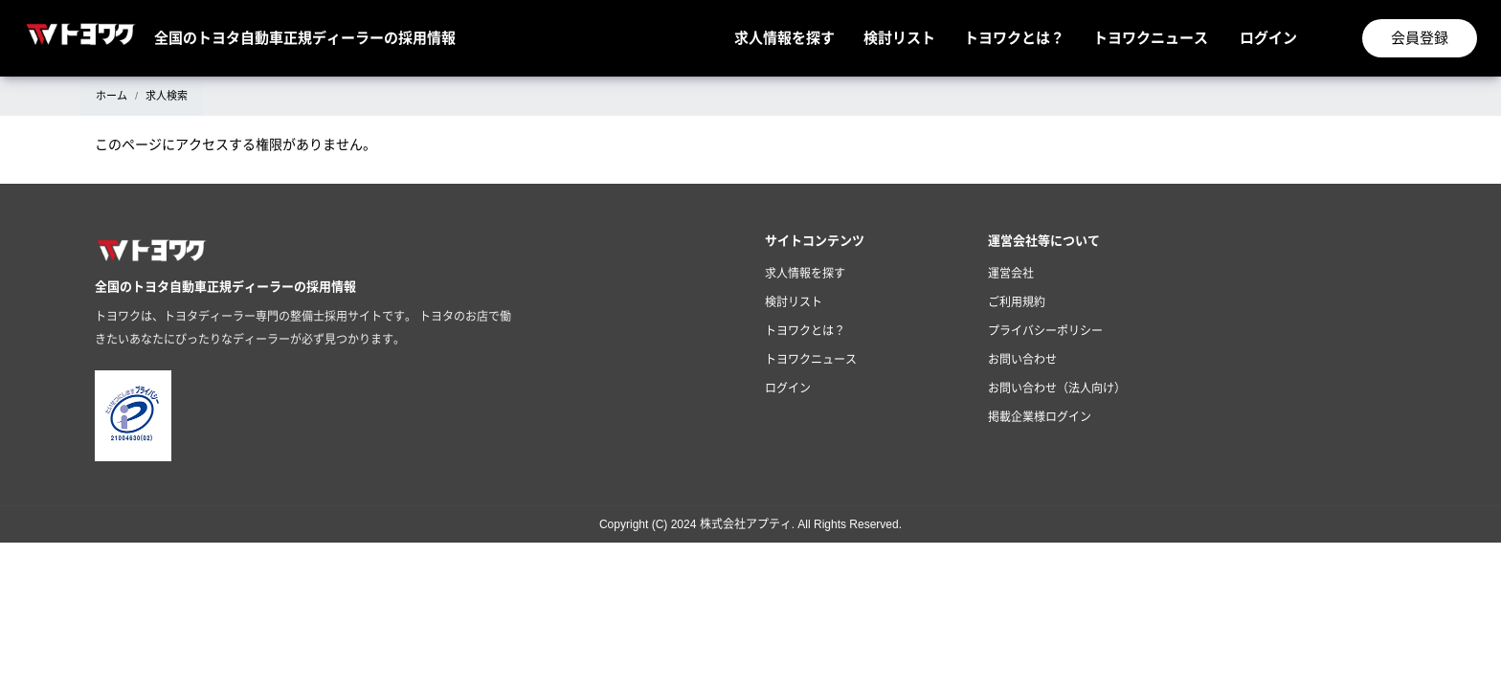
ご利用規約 (1016, 302)
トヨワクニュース (1150, 38)
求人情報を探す (784, 38)
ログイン (1268, 38)
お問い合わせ (1022, 360)
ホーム (111, 95)
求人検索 (167, 95)
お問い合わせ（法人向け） (1057, 388)
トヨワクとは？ (1014, 38)
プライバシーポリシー (1045, 331)
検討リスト (899, 38)
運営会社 (1011, 273)
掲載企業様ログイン (1039, 417)
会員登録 (1419, 38)
